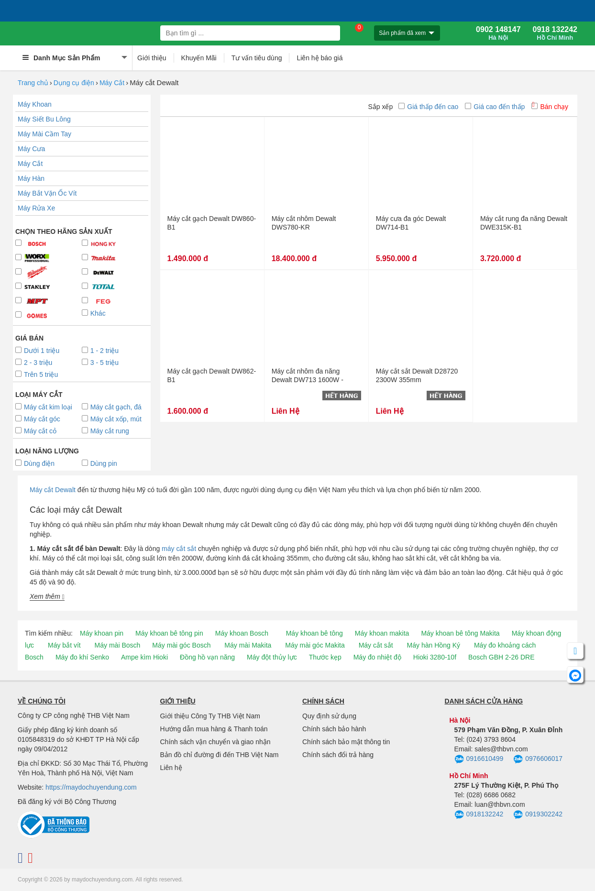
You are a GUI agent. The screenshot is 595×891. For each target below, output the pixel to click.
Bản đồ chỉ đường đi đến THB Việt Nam (219, 755)
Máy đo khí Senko (82, 657)
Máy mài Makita (247, 645)
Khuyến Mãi (199, 58)
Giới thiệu (151, 58)
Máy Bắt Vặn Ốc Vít (47, 193)
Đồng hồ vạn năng (207, 657)
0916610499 (479, 759)
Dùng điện (35, 463)
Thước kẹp (325, 657)
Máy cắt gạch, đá (112, 407)
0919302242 (537, 815)
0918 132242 (555, 33)
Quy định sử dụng (329, 716)
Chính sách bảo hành (334, 729)
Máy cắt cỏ (35, 431)
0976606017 (537, 759)
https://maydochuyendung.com (91, 787)
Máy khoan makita (382, 633)
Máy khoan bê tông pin (169, 633)
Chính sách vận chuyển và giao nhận (215, 742)
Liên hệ (171, 767)
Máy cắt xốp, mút (112, 419)
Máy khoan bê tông (314, 633)
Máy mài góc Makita (314, 645)
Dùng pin (99, 463)
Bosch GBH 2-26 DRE (501, 657)
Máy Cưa (31, 149)
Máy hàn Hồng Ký (434, 645)
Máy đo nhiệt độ (377, 657)
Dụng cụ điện (74, 83)
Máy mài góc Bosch (181, 645)
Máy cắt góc (37, 419)
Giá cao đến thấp (495, 106)
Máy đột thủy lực (272, 657)
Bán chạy (549, 106)
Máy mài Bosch (118, 645)
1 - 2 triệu (100, 350)
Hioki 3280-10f (434, 657)
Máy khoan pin (101, 633)
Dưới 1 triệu (37, 350)
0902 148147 (498, 33)
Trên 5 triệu (36, 374)
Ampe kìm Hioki (144, 657)
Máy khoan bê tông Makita (460, 633)
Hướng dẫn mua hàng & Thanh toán (214, 729)
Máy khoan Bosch (241, 633)
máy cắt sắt (179, 548)
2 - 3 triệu (33, 362)
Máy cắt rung (105, 431)
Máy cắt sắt (376, 645)
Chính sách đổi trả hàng (338, 755)
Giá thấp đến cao (428, 106)
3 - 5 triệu (100, 362)
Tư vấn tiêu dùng (256, 58)
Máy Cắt (111, 83)
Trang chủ (33, 83)
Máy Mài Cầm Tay (44, 134)
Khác (94, 313)
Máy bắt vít (64, 645)
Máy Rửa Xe (36, 208)
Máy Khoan (35, 104)
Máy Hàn (31, 178)
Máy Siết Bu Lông (44, 119)
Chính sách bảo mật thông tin (346, 742)
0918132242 (479, 815)
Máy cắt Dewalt (53, 490)
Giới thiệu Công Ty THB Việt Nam (210, 716)
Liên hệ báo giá (319, 58)
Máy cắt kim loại (43, 407)
